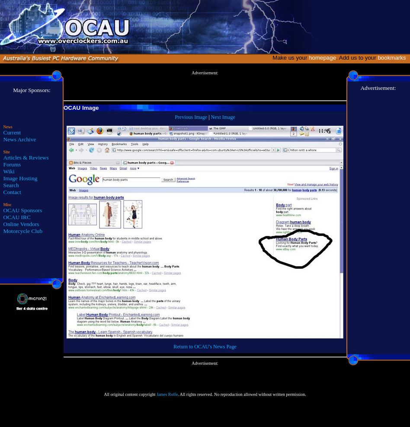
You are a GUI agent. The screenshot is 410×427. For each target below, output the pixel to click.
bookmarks (393, 57)
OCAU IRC (17, 217)
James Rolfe (167, 394)
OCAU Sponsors (22, 210)
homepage (322, 57)
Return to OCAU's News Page (204, 347)
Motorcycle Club (23, 231)
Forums (12, 164)
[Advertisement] (205, 86)
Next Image (223, 117)
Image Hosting (20, 178)
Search (11, 185)
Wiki (9, 171)
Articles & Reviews (26, 157)
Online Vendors (21, 224)
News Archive (19, 139)
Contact (12, 192)
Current (12, 132)
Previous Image (191, 117)
